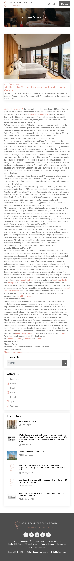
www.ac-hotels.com (26, 280)
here (64, 333)
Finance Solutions (54, 541)
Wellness (14, 406)
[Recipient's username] (34, 363)
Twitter (65, 280)
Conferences (40, 547)
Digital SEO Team (15, 544)
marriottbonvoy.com (24, 296)
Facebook (56, 280)
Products (24, 541)
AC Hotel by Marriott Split (38, 114)
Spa (12, 401)
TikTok (38, 339)
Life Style (14, 392)
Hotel (12, 388)
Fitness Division (31, 544)
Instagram (12, 283)
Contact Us (61, 544)
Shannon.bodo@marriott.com (16, 352)
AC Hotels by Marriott (13, 109)
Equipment (14, 379)
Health (13, 384)
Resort (13, 397)
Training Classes (47, 544)
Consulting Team (37, 541)
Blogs (30, 547)
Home (15, 541)
